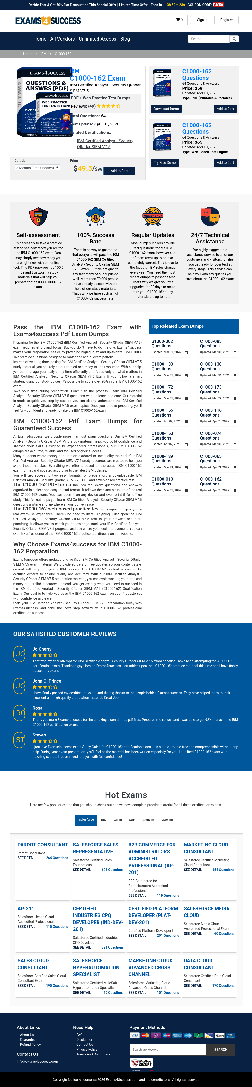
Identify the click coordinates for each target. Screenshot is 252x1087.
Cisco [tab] (118, 820)
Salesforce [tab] (86, 819)
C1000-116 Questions (211, 413)
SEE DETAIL (27, 858)
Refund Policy (30, 1044)
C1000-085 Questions (211, 344)
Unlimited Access (97, 39)
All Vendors (62, 39)
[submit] (234, 38)
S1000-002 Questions (162, 344)
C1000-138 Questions (211, 366)
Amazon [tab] (148, 820)
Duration (21, 161)
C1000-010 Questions (162, 481)
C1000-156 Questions (162, 413)
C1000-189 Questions (162, 459)
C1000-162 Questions (211, 481)
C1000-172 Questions (162, 389)
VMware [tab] (167, 820)
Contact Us (84, 1044)
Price (74, 161)
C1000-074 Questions (211, 436)
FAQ (79, 1035)
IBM (44, 54)
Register (226, 20)
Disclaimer (84, 1040)
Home (40, 39)
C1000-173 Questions (211, 389)
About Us (27, 1035)
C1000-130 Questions (162, 366)
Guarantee (28, 1040)
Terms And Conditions (93, 1054)
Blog (125, 39)
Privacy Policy (86, 1049)
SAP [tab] (132, 820)
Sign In (202, 20)
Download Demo (166, 109)
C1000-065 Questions (211, 459)
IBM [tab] (103, 820)
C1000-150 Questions (162, 436)
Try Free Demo (165, 163)
